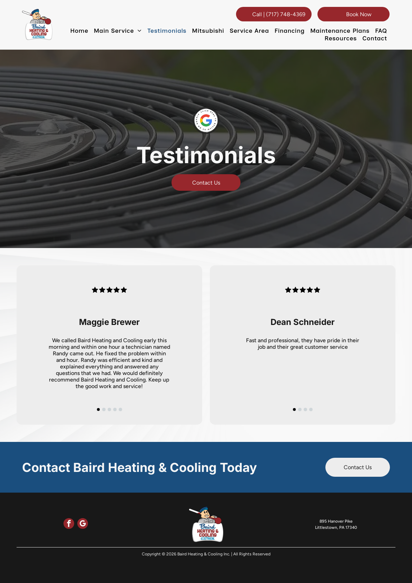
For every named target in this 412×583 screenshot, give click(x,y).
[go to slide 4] (115, 409)
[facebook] (68, 524)
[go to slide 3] (109, 409)
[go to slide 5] (120, 409)
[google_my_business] (82, 524)
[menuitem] (79, 30)
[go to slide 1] (98, 409)
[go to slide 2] (103, 409)
